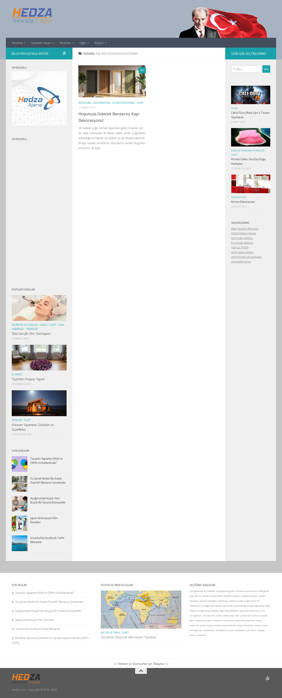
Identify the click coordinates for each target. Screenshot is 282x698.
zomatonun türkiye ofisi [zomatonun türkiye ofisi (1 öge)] (222, 620)
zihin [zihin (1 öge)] (262, 610)
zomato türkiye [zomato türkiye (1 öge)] (206, 625)
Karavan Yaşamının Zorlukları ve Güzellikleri (33, 427)
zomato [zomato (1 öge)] (218, 615)
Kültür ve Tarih (110, 632)
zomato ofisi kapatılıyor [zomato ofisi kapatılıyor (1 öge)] (244, 620)
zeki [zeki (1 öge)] (196, 596)
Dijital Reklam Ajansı (243, 233)
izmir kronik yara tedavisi (246, 257)
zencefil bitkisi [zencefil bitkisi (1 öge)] (216, 596)
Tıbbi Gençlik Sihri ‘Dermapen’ (31, 333)
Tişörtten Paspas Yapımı (28, 379)
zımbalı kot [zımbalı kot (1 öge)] (201, 635)
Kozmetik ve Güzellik (24, 325)
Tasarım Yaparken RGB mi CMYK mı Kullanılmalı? (46, 460)
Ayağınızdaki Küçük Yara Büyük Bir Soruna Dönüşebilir (48, 500)
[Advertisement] (39, 211)
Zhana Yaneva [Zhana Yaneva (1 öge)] (215, 605)
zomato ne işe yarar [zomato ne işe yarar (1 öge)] (203, 620)
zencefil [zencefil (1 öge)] (206, 596)
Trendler (32, 329)
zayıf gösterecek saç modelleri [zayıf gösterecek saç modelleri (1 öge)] (202, 591)
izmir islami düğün (242, 252)
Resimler (65, 42)
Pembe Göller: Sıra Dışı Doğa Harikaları (248, 161)
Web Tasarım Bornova (244, 228)
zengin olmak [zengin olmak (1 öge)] (250, 600)
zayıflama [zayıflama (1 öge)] (239, 591)
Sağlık (43, 325)
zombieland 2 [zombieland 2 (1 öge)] (209, 630)
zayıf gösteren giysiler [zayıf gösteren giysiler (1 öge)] (225, 591)
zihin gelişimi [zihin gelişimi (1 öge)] (196, 615)
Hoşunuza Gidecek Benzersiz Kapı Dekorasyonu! (108, 117)
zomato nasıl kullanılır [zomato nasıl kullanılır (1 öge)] (250, 615)
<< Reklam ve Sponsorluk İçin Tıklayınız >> (141, 663)
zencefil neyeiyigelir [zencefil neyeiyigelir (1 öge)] (208, 600)
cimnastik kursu (241, 261)
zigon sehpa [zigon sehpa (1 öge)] (259, 605)
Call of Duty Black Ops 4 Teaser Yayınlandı (250, 114)
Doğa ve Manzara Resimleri (247, 150)
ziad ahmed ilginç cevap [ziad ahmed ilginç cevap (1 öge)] (243, 605)
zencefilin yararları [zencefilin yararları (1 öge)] (249, 596)
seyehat (17, 420)
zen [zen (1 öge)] (200, 596)
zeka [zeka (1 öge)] (192, 596)
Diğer (83, 42)
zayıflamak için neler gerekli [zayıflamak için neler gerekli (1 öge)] (257, 591)
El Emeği (17, 374)
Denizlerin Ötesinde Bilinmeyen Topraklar (128, 637)
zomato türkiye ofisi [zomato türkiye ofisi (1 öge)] (244, 625)
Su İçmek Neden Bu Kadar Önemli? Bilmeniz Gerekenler (48, 480)
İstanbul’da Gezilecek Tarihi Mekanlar (47, 540)
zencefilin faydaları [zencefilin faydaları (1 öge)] (232, 596)
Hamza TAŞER (240, 247)
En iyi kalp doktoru (242, 242)
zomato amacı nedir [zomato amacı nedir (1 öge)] (231, 615)
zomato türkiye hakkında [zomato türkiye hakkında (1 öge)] (224, 625)
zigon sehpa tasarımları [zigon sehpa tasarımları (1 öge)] (249, 610)
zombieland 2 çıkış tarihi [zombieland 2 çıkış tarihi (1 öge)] (245, 630)
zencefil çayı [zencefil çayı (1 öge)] (223, 600)
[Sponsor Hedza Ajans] (64, 53)
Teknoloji (17, 42)
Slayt (140, 103)
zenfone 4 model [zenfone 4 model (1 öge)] (236, 600)
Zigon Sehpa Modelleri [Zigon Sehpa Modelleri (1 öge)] (229, 610)
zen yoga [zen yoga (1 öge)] (205, 605)
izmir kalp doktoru (242, 238)
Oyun (234, 108)
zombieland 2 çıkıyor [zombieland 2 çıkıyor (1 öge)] (225, 630)
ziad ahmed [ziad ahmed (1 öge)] (227, 605)
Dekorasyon (101, 103)
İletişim (99, 42)
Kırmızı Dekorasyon (243, 201)
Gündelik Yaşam (41, 42)
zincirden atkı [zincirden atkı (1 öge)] (208, 615)
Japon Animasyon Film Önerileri (44, 520)
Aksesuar (84, 103)
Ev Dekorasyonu (123, 103)
